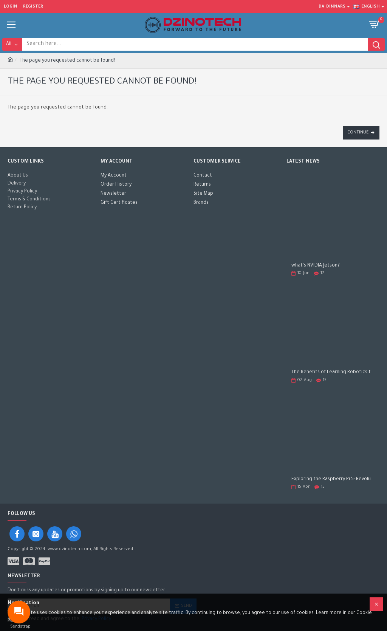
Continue (357, 132)
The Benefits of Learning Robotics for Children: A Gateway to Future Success (333, 372)
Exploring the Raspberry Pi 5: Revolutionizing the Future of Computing (333, 479)
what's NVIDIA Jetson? (315, 265)
